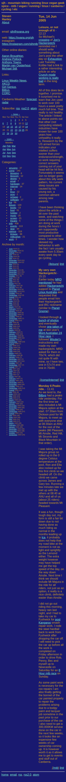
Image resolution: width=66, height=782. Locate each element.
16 (16, 126)
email (13, 181)
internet (14, 186)
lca (10, 202)
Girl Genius (9, 86)
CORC (6, 93)
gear (12, 228)
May (9, 149)
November (13, 260)
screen (13, 218)
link (62, 263)
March (11, 284)
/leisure (53, 263)
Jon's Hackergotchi (49, 41)
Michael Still (9, 68)
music (13, 215)
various (12, 231)
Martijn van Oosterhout (16, 65)
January (12, 287)
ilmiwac (14, 234)
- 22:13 (48, 30)
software (14, 199)
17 (20, 126)
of (48, 320)
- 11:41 (50, 387)
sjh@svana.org (19, 31)
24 (20, 130)
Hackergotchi (55, 285)
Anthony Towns (11, 62)
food (12, 210)
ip (11, 189)
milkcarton (15, 236)
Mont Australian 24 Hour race (50, 335)
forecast (32, 99)
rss (18, 108)
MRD (58, 279)
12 (26, 123)
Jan (4, 146)
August (11, 253)
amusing (13, 168)
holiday (13, 213)
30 (16, 133)
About (5, 22)
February (12, 285)
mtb (11, 223)
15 (11, 126)
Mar (14, 146)
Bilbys (6, 90)
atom (34, 108)
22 (11, 130)
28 (8, 133)
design (13, 178)
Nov (9, 156)
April (10, 282)
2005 (9, 139)
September (13, 262)
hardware (15, 184)
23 (16, 130)
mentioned (45, 282)
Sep (14, 152)
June (15, 114)
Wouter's (55, 339)
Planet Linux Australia (49, 291)
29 (11, 133)
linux (12, 191)
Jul (3, 152)
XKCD (6, 83)
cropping (44, 39)
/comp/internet (49, 379)
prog (12, 194)
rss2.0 (25, 108)
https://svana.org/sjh (21, 37)
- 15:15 (48, 273)
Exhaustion (55, 58)
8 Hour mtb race (49, 672)
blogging (14, 173)
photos (54, 320)
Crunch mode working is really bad (49, 78)
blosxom (14, 176)
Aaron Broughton (12, 55)
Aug (9, 152)
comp (11, 170)
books (13, 207)
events (13, 226)
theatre (13, 221)
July (10, 254)
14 (8, 126)
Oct (4, 156)
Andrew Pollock (11, 59)
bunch (42, 320)
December (13, 251)
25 (23, 130)
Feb (9, 146)
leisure (12, 205)
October (12, 276)
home (4, 774)
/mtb (55, 767)
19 (26, 126)
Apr (4, 149)
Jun (13, 149)
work (11, 239)
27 (3, 133)
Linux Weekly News (14, 80)
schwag (14, 197)
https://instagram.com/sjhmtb (20, 43)
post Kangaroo (50, 621)
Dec (14, 156)
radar (5, 102)
